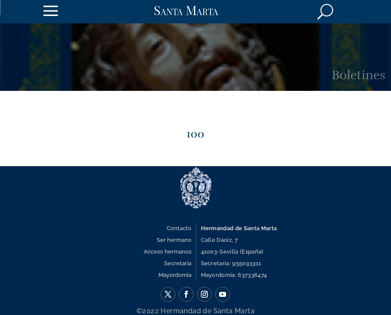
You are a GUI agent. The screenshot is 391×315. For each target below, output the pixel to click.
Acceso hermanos (167, 251)
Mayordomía (174, 275)
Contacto (179, 228)
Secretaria (177, 263)
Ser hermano (174, 240)
